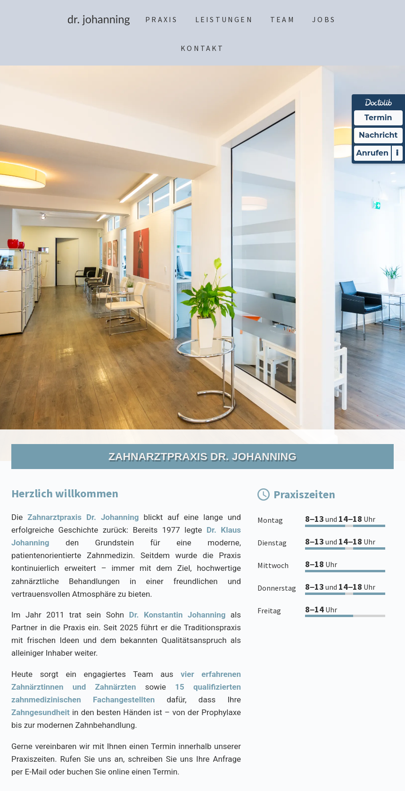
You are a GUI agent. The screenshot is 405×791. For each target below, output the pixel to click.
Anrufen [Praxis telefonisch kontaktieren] (372, 152)
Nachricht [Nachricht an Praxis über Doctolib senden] (378, 135)
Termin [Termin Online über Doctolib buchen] (378, 117)
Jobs (324, 19)
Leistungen (224, 19)
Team (282, 19)
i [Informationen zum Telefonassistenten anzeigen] (397, 152)
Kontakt (202, 48)
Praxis (161, 19)
